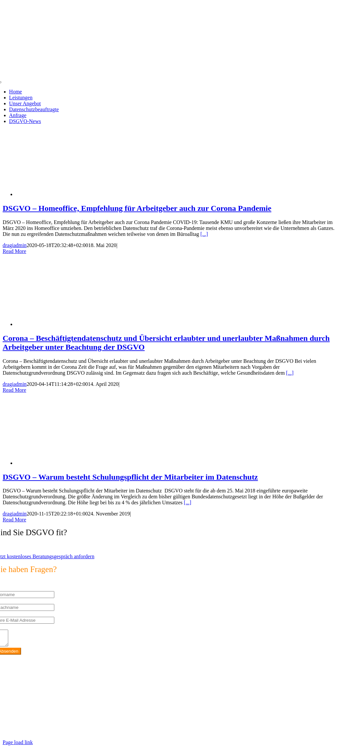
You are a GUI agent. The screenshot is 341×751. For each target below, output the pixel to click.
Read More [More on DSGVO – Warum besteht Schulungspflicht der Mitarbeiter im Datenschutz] (14, 519)
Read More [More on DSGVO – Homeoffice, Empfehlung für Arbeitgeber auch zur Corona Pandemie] (14, 251)
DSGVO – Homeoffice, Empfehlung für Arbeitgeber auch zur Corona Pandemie (137, 208)
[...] (204, 234)
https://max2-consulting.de (139, 723)
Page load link (18, 745)
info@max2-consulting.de (40, 711)
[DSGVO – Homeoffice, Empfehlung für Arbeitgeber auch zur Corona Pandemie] (68, 194)
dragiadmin (15, 245)
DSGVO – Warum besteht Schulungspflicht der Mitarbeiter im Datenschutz (130, 477)
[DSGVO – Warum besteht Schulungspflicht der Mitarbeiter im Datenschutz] (68, 463)
